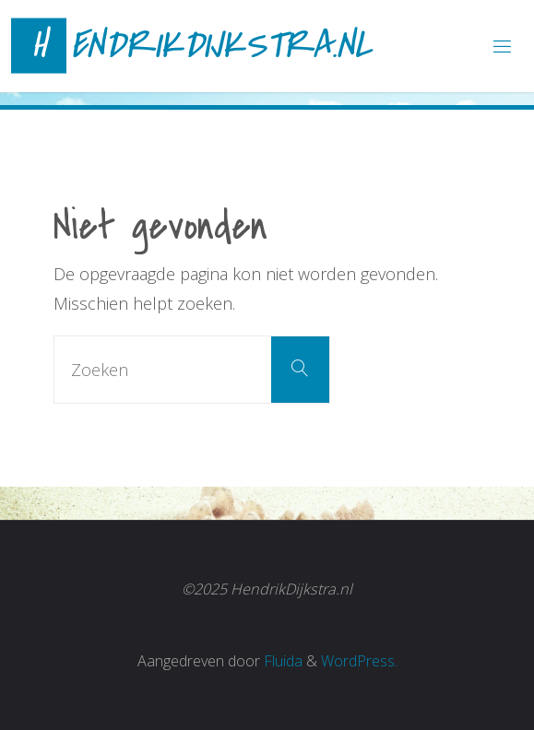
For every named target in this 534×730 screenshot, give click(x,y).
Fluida (281, 661)
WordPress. (359, 661)
